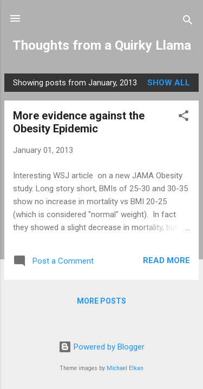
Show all (168, 83)
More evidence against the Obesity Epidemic (79, 122)
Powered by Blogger (101, 347)
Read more (166, 260)
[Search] (187, 21)
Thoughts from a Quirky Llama (101, 45)
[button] (183, 117)
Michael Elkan (125, 368)
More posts (101, 301)
